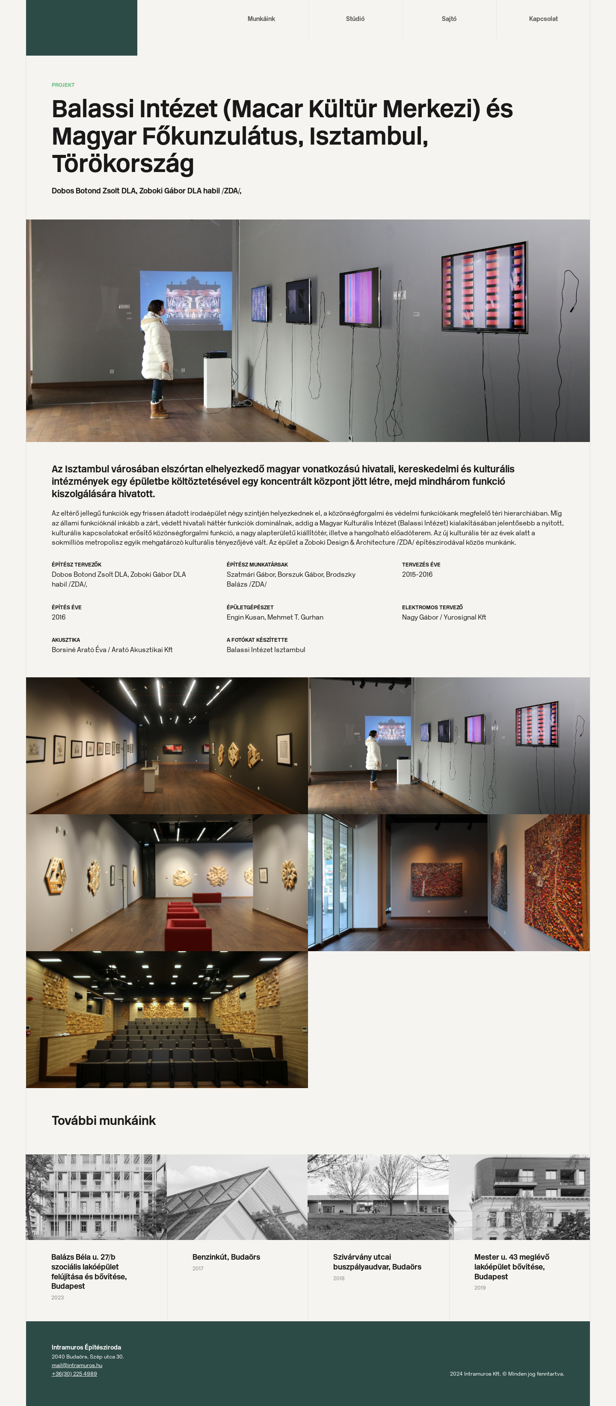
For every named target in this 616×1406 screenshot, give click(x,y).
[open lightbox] (167, 745)
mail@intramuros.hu (77, 1365)
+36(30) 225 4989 (74, 1373)
